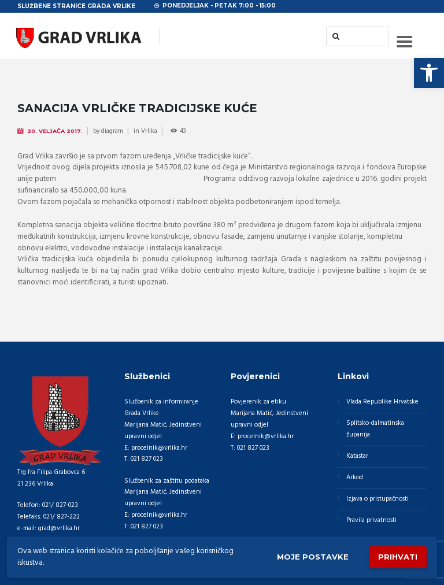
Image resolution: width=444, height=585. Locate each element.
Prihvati (397, 556)
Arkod (354, 477)
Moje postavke (313, 556)
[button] (429, 73)
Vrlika (149, 131)
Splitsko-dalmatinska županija (375, 429)
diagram (112, 131)
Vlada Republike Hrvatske (382, 402)
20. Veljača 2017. (55, 131)
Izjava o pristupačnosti (377, 499)
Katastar (357, 456)
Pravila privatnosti (371, 520)
